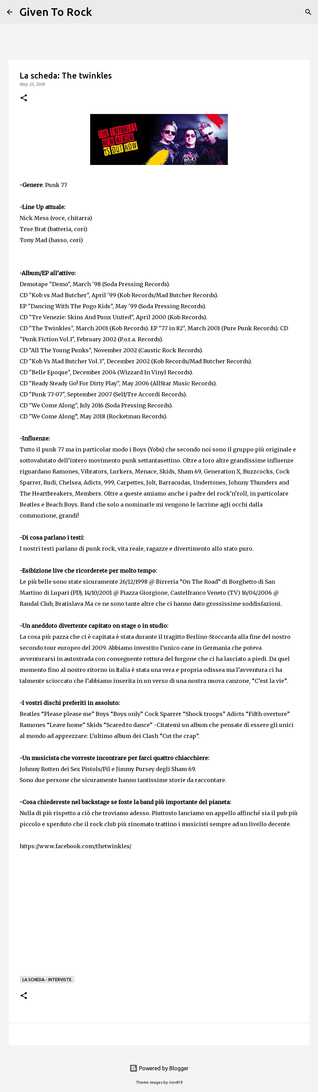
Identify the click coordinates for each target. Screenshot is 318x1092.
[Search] (101, 12)
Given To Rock (55, 12)
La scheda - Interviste (47, 979)
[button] (24, 98)
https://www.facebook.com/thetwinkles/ (75, 846)
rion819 (175, 1082)
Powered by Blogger (159, 1068)
